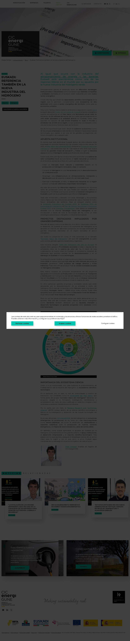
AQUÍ (62, 319)
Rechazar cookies (22, 323)
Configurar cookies (107, 323)
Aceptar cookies (65, 323)
